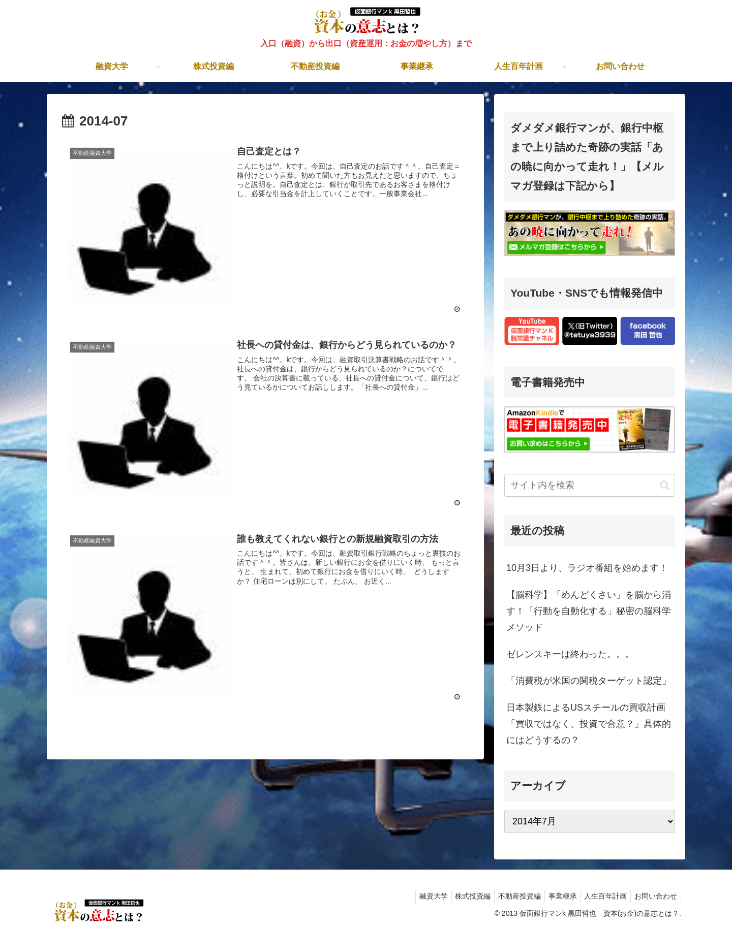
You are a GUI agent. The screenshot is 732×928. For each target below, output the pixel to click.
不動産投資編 (508, 896)
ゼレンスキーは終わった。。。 (570, 654)
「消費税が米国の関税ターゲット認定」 (588, 681)
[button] (665, 485)
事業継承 (554, 896)
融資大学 (416, 896)
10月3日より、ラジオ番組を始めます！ (587, 568)
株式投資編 (458, 896)
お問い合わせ (654, 896)
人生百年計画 (601, 896)
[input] (589, 485)
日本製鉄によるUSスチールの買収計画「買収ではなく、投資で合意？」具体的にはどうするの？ (588, 724)
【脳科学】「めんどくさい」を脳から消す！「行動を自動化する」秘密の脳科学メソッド (588, 611)
